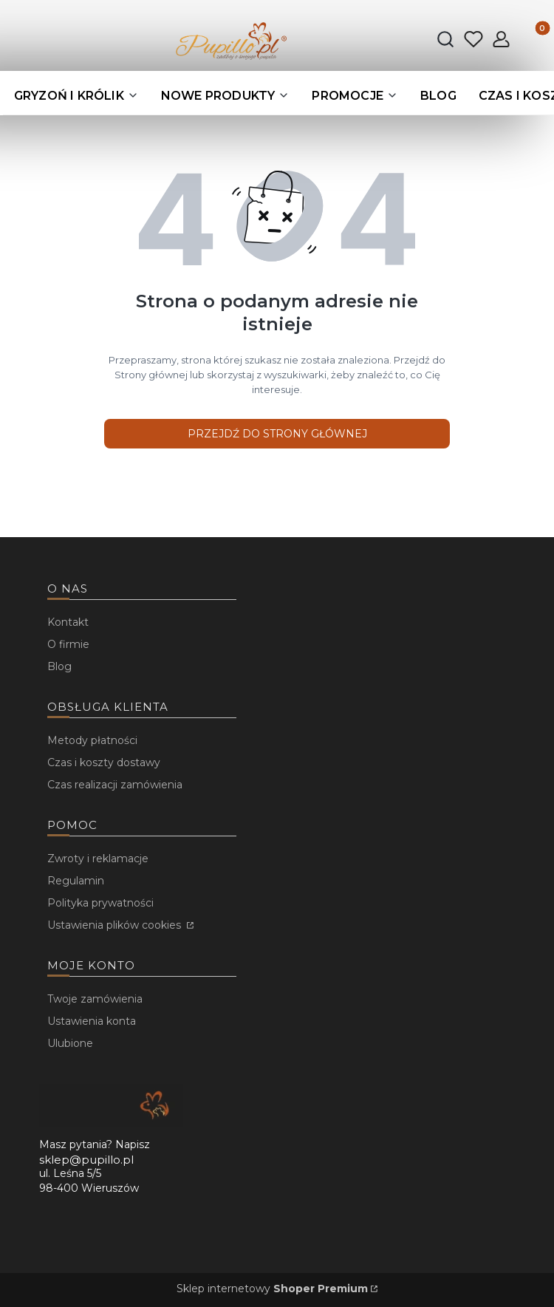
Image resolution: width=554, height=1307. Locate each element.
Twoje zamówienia (95, 999)
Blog (59, 666)
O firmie (68, 644)
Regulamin (75, 880)
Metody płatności (92, 740)
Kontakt (68, 622)
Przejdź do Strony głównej (277, 433)
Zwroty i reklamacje (97, 858)
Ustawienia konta (91, 1021)
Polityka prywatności (100, 903)
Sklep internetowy (272, 1288)
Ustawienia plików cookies (115, 925)
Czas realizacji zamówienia (114, 784)
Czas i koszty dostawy (103, 762)
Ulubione (70, 1043)
